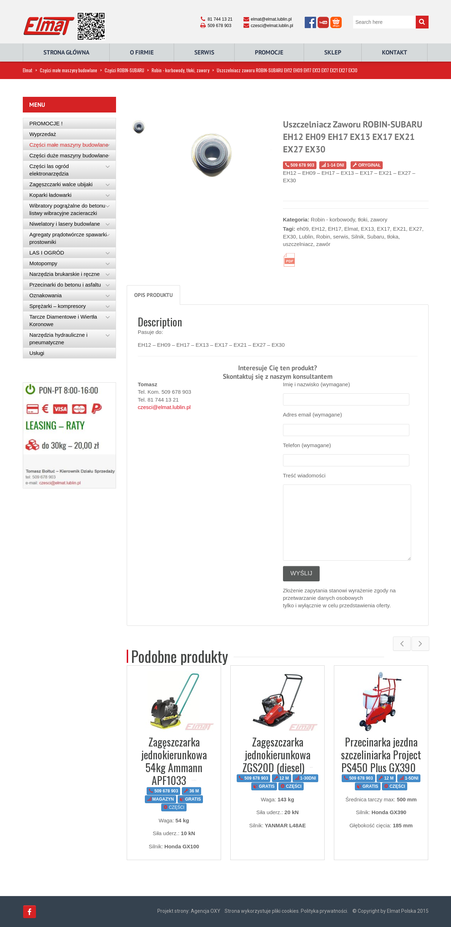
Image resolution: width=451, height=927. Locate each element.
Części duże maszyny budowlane (69, 155)
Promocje (269, 52)
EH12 (318, 229)
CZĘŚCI (173, 807)
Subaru (375, 237)
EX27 (415, 229)
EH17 (334, 229)
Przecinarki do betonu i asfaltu (65, 285)
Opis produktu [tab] (153, 295)
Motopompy (43, 263)
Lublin (306, 237)
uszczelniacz (298, 244)
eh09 (303, 229)
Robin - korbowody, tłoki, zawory (180, 70)
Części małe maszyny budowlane (68, 70)
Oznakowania (46, 295)
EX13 (367, 229)
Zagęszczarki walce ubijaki (61, 184)
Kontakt (394, 52)
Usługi (37, 353)
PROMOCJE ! (46, 123)
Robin (323, 237)
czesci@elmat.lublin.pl (164, 407)
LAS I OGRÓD (47, 253)
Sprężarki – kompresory (58, 306)
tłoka (393, 237)
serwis (340, 237)
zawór (323, 244)
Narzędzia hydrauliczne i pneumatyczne (59, 338)
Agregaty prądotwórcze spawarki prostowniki (68, 238)
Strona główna (66, 52)
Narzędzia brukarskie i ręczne (65, 274)
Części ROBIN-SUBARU (124, 70)
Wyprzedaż (43, 134)
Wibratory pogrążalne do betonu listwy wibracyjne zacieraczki (67, 209)
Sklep (332, 52)
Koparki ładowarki (51, 195)
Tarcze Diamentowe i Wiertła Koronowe (63, 320)
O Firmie (142, 52)
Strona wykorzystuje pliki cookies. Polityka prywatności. (286, 911)
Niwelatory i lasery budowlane (65, 224)
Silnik (357, 237)
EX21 (399, 229)
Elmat (27, 70)
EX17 (383, 229)
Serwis (204, 52)
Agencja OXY (205, 911)
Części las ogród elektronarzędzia (49, 170)
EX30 (289, 237)
